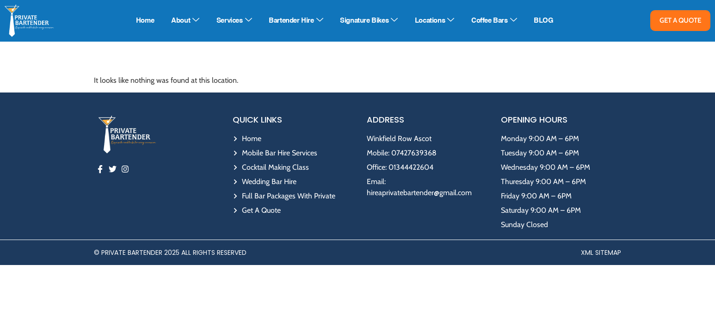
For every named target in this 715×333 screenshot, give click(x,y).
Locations (434, 20)
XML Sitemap (601, 252)
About (185, 20)
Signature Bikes (369, 20)
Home (145, 20)
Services (234, 20)
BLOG (543, 20)
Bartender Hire (296, 20)
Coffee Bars (494, 20)
